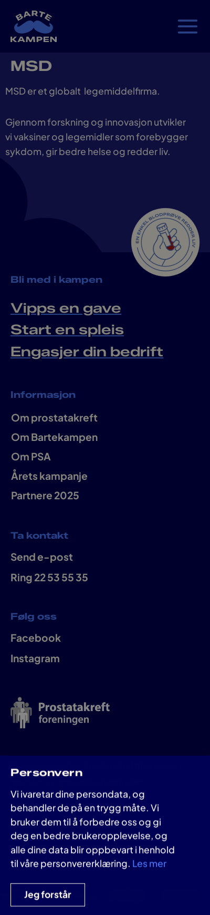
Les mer (149, 869)
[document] (105, 457)
